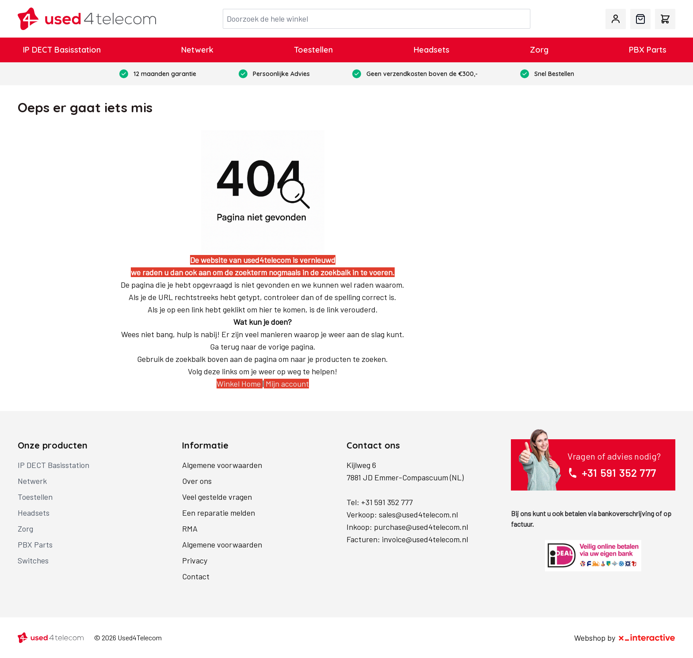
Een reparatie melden (218, 512)
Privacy (194, 560)
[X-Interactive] (647, 637)
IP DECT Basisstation (62, 50)
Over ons (197, 481)
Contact (195, 576)
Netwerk (197, 50)
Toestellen (313, 50)
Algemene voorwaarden (222, 465)
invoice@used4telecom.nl (425, 539)
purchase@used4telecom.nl (421, 527)
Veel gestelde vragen (217, 497)
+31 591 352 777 (387, 502)
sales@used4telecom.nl (418, 514)
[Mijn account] (615, 19)
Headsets (431, 50)
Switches (33, 560)
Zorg (539, 50)
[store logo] (87, 19)
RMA (190, 528)
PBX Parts (647, 50)
